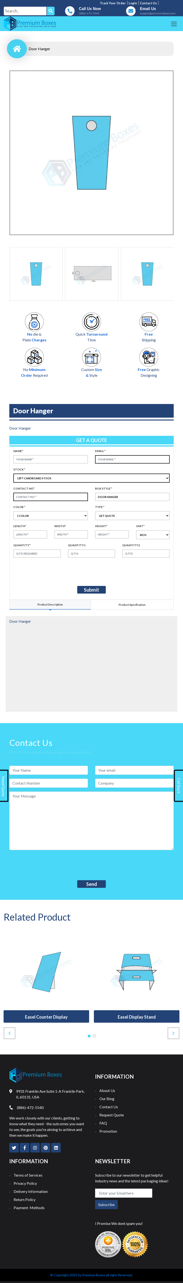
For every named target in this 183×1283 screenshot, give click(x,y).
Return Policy (25, 1199)
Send (91, 884)
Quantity (21, 545)
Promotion (108, 1131)
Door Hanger (39, 48)
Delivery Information (31, 1191)
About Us (107, 1090)
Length (19, 526)
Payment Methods (29, 1207)
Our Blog (106, 1098)
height (101, 526)
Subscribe (106, 1204)
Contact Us (108, 1106)
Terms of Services (28, 1175)
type (99, 507)
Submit (91, 590)
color (19, 507)
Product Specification (132, 604)
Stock (19, 469)
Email (100, 451)
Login (133, 3)
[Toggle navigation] (174, 24)
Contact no (24, 488)
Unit (140, 526)
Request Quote (111, 1115)
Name (18, 451)
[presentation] (53, 571)
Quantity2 (131, 545)
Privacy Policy (25, 1183)
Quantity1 (77, 545)
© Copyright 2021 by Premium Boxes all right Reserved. (91, 1275)
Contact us (148, 3)
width (60, 526)
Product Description (50, 604)
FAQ (103, 1123)
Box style (103, 488)
